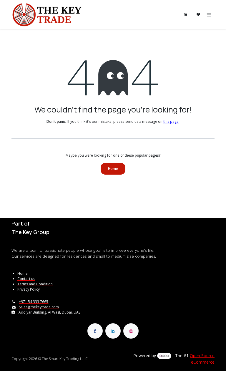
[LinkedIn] (113, 331)
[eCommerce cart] (185, 15)
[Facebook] (95, 331)
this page (171, 121)
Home (113, 168)
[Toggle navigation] (209, 15)
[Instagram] (131, 331)
